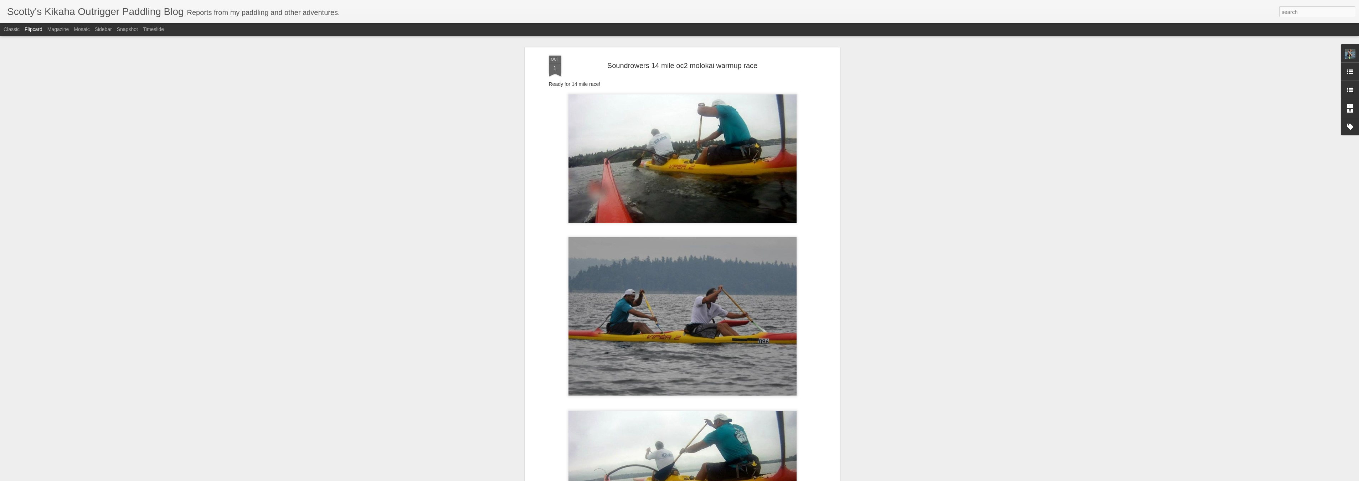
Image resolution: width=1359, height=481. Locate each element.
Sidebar (103, 29)
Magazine (58, 29)
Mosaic (81, 29)
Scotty (714, 102)
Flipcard (33, 29)
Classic (12, 29)
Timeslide (153, 29)
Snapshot (127, 29)
